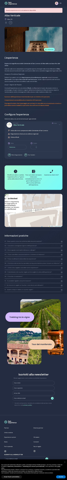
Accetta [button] (61, 476)
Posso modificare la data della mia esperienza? (20, 259)
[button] (33, 210)
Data (12, 143)
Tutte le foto (49, 49)
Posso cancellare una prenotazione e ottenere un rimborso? (24, 254)
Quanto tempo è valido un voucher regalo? (19, 289)
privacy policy (28, 405)
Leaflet (51, 226)
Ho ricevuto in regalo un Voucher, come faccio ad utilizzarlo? (24, 285)
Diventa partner (38, 428)
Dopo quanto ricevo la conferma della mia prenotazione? (23, 241)
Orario (35, 143)
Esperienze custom (10, 437)
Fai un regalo (37, 446)
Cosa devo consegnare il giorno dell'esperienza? (21, 246)
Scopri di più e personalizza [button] (11, 476)
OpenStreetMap (58, 226)
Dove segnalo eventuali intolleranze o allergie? (20, 250)
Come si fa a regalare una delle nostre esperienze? (21, 268)
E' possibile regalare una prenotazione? (18, 281)
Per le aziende (8, 446)
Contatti (36, 442)
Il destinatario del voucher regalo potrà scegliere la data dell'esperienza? (28, 272)
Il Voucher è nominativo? (14, 276)
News (5, 442)
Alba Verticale (18, 125)
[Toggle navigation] (60, 3)
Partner (6, 428)
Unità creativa (8, 432)
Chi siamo (36, 437)
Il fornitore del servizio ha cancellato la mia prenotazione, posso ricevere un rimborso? (32, 263)
